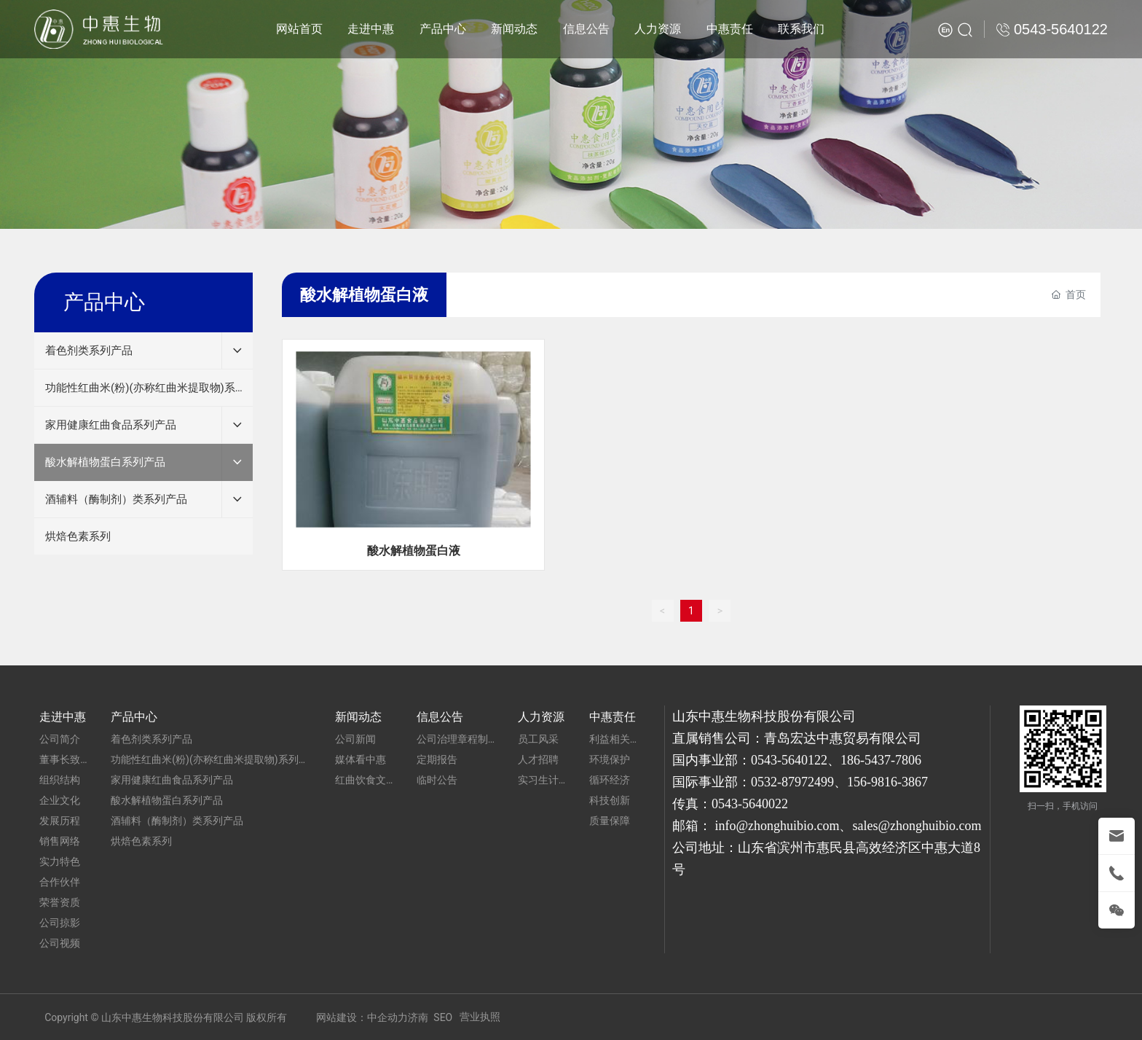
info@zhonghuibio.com (776, 825)
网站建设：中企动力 (362, 1017)
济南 (418, 1017)
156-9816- (874, 782)
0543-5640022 (750, 804)
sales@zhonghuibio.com (916, 825)
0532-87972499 (792, 782)
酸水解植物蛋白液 (413, 551)
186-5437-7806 (880, 760)
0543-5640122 (789, 760)
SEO (442, 1017)
